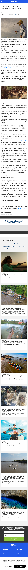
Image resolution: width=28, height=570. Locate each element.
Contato (18, 553)
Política (18, 248)
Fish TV (20, 246)
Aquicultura (19, 243)
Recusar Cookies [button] (8, 566)
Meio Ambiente (7, 248)
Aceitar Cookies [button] (20, 566)
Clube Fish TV (14, 246)
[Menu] (1, 1)
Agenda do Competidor (11, 243)
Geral (20, 14)
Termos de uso (20, 551)
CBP (3, 553)
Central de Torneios (6, 246)
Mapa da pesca (6, 551)
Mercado (13, 248)
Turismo (22, 248)
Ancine (18, 555)
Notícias (16, 14)
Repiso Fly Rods (22, 208)
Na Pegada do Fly (21, 140)
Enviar (14, 539)
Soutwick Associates (6, 68)
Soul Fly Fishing (6, 210)
